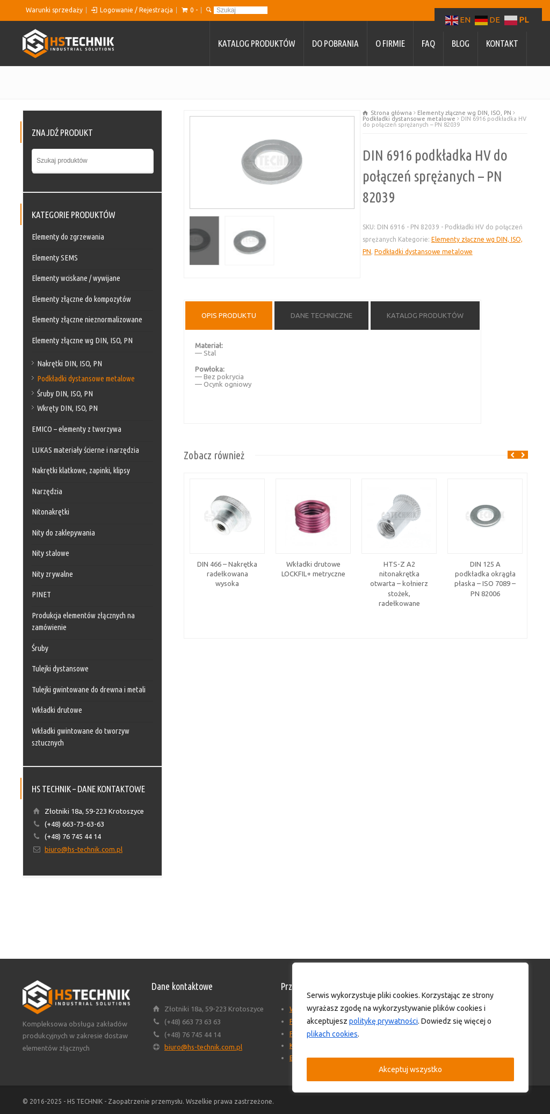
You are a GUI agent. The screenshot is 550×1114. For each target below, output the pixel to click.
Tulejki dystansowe (60, 668)
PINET (41, 594)
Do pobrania (335, 43)
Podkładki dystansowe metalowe (409, 118)
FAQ (428, 43)
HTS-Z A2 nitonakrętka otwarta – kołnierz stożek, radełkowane (399, 583)
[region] (410, 1028)
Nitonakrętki (50, 511)
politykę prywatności (383, 1021)
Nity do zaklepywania (63, 532)
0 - (194, 9)
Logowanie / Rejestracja (136, 9)
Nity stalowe (50, 553)
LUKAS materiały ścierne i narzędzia (85, 449)
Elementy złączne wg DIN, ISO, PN (464, 113)
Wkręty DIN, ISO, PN (67, 408)
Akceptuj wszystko (410, 1069)
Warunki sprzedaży (54, 9)
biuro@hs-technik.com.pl (83, 849)
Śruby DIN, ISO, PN (65, 393)
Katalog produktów (256, 43)
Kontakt (502, 43)
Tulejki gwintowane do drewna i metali (89, 689)
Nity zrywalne (52, 573)
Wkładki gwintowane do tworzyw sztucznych (80, 737)
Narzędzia (47, 491)
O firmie (390, 43)
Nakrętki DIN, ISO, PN (69, 363)
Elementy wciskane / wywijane (76, 278)
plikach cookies (332, 1034)
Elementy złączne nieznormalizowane (87, 319)
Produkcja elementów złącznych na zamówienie (83, 621)
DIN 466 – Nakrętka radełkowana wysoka (227, 573)
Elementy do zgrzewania (68, 236)
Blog (460, 43)
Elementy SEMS (55, 257)
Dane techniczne (321, 315)
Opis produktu (228, 315)
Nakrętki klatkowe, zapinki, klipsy (81, 470)
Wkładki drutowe (57, 709)
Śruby (40, 648)
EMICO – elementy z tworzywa (76, 428)
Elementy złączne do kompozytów (81, 298)
